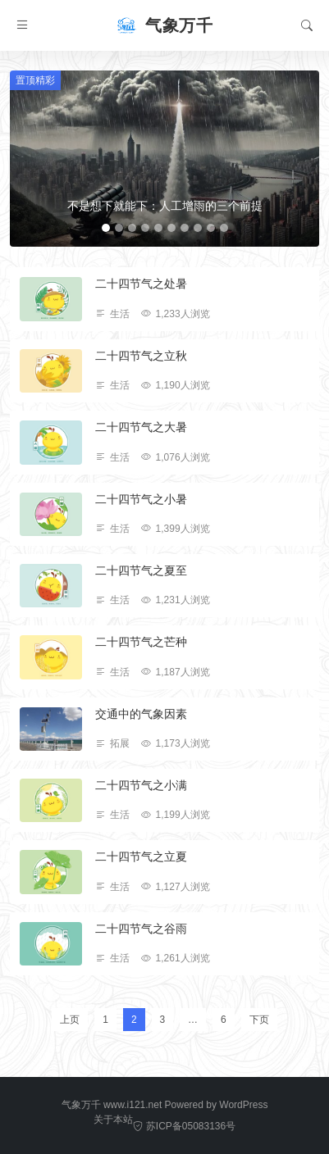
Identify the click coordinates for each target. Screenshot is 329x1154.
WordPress (243, 1105)
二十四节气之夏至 (141, 570)
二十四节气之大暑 (141, 427)
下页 (259, 1019)
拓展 (120, 743)
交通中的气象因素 (141, 713)
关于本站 (113, 1119)
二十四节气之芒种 (141, 641)
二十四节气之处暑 (141, 283)
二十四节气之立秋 (141, 355)
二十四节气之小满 (141, 785)
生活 (120, 314)
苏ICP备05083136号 (184, 1126)
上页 (70, 1019)
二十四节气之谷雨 (141, 928)
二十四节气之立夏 (141, 856)
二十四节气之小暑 (141, 499)
